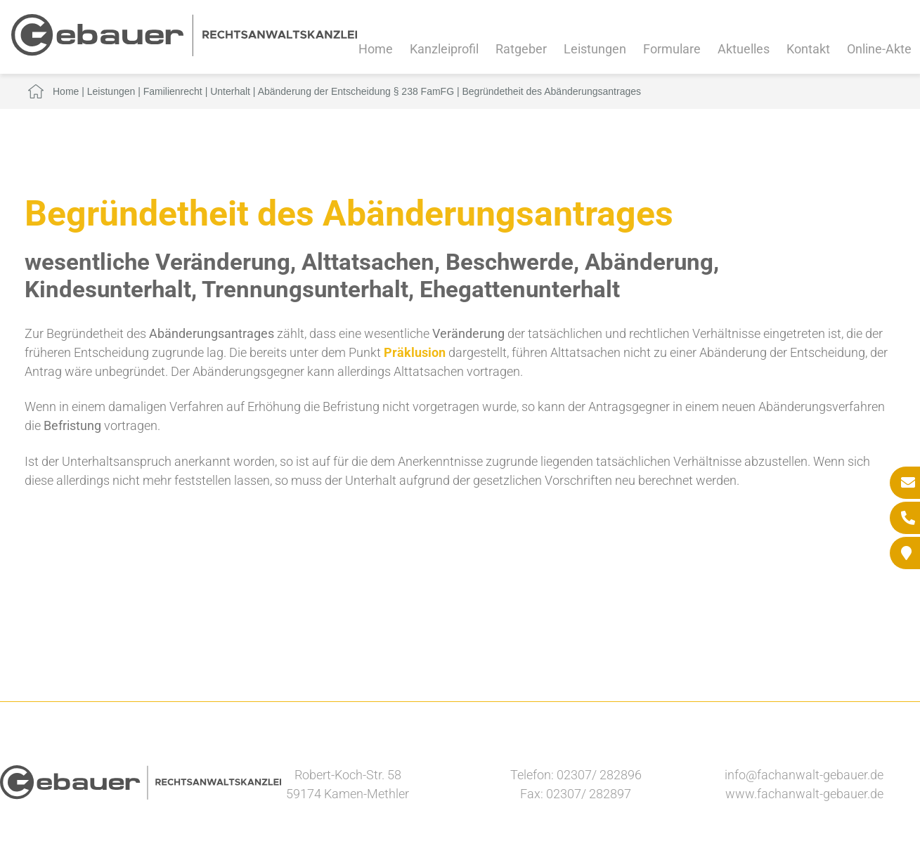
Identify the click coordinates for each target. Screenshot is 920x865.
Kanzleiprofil (444, 48)
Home (375, 48)
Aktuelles (744, 48)
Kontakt (808, 48)
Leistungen (595, 48)
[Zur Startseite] (184, 51)
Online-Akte (879, 48)
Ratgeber (521, 48)
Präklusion (415, 352)
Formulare (672, 48)
